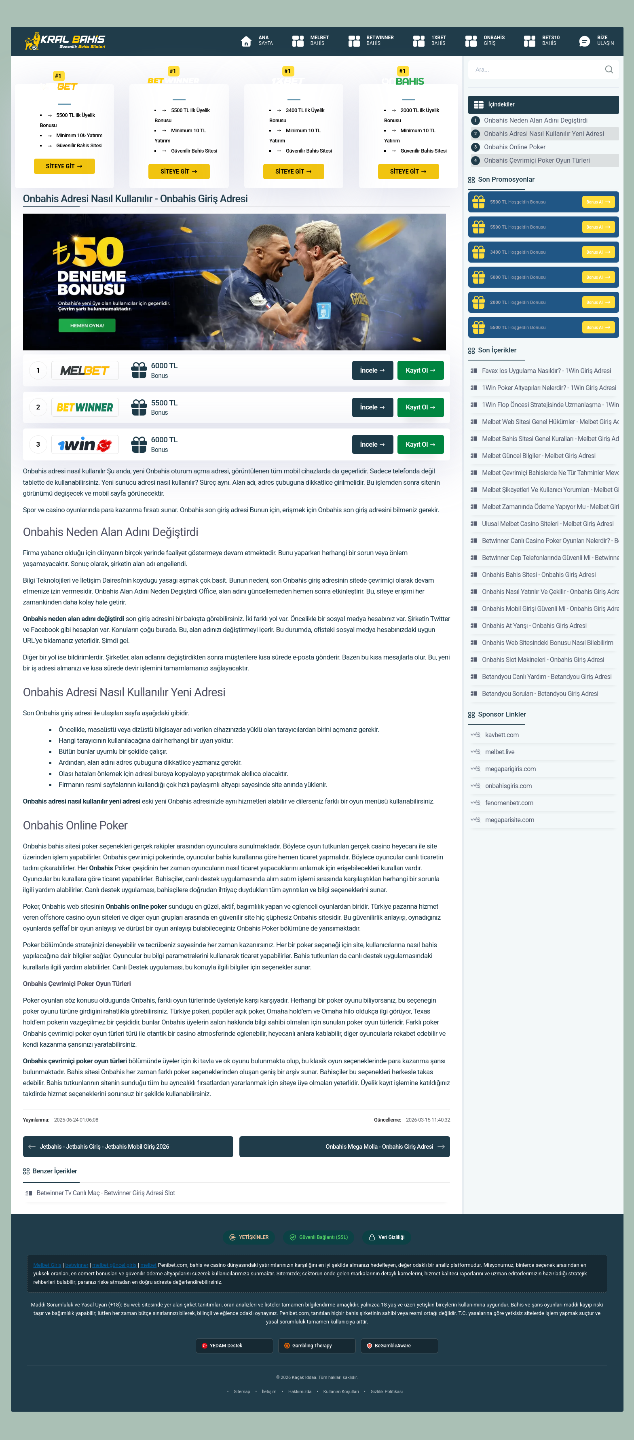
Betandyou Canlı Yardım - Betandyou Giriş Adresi (541, 676)
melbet (148, 1265)
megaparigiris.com (503, 769)
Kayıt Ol (421, 370)
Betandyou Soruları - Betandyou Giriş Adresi (534, 693)
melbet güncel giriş (114, 1265)
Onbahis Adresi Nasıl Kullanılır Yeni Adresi (544, 134)
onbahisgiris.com (501, 786)
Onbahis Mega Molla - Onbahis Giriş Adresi (385, 1147)
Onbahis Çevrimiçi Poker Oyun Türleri (537, 160)
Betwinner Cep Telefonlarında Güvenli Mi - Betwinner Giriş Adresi (545, 557)
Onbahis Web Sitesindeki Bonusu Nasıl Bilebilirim (542, 642)
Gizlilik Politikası (387, 1391)
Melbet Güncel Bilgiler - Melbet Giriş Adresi (533, 456)
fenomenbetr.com (502, 803)
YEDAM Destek (222, 1346)
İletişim (269, 1391)
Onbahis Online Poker (514, 147)
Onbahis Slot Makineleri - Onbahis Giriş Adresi (537, 659)
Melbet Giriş (47, 1265)
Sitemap (242, 1391)
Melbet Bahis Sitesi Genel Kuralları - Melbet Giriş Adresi (545, 439)
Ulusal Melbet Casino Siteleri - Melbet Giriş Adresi (542, 523)
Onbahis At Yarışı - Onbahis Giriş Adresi (529, 625)
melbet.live (492, 752)
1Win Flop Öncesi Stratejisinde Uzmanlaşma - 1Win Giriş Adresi (545, 405)
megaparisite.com (502, 820)
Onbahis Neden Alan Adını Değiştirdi (536, 120)
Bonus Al (598, 202)
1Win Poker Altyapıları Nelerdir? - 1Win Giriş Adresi (543, 388)
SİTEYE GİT (64, 166)
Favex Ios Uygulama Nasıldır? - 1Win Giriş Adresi (541, 371)
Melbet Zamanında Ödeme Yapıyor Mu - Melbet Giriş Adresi (545, 507)
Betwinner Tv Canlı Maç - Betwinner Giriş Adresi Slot (100, 1193)
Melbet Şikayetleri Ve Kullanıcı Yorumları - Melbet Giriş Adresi (545, 490)
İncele (373, 370)
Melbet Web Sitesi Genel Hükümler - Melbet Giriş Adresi (545, 422)
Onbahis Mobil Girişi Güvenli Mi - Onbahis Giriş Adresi (545, 608)
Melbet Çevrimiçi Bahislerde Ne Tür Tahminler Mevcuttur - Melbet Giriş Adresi (545, 473)
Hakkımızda (300, 1391)
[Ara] (609, 69)
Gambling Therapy (308, 1346)
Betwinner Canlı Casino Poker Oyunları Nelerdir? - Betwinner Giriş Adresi (545, 540)
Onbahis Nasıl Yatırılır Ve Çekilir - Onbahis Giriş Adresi (545, 591)
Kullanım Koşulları (341, 1391)
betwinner (77, 1265)
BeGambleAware (389, 1346)
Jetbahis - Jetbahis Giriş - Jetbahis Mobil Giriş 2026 (98, 1147)
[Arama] (534, 70)
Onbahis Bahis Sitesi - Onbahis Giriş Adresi (533, 574)
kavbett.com (495, 735)
